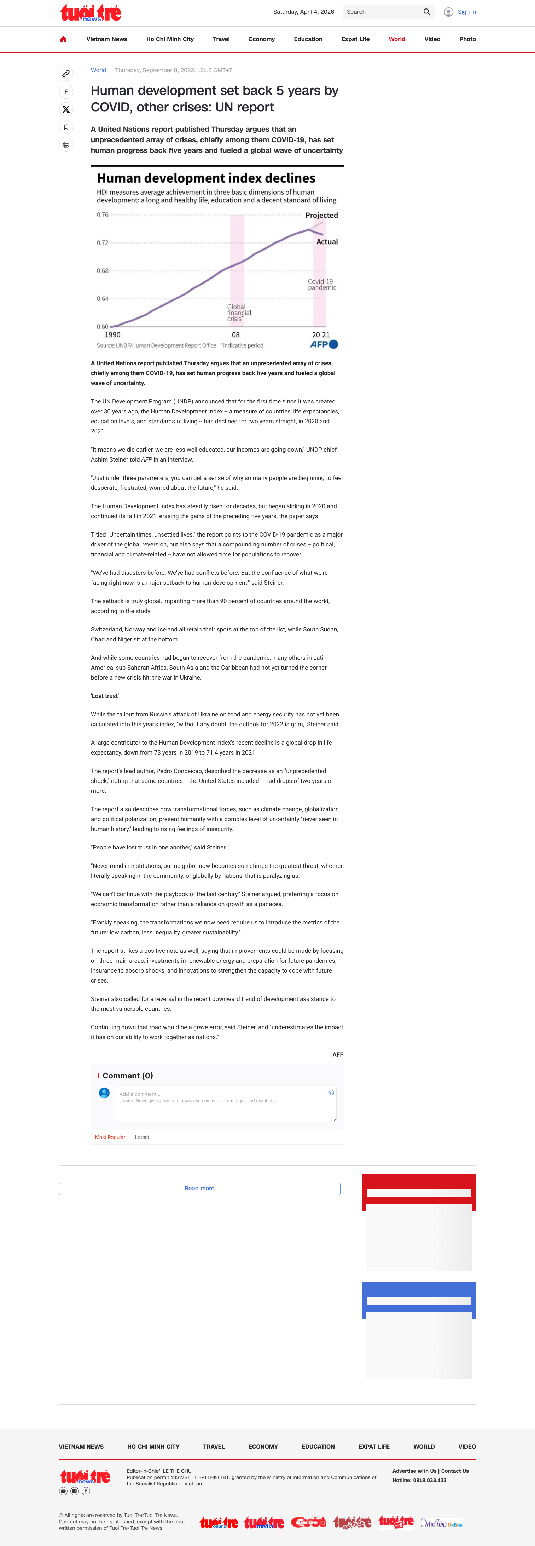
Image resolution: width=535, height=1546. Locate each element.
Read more (200, 1188)
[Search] (389, 12)
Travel (221, 39)
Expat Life (356, 39)
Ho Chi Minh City (170, 39)
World (397, 39)
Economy (262, 39)
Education (308, 39)
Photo (468, 39)
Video (433, 39)
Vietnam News (107, 39)
